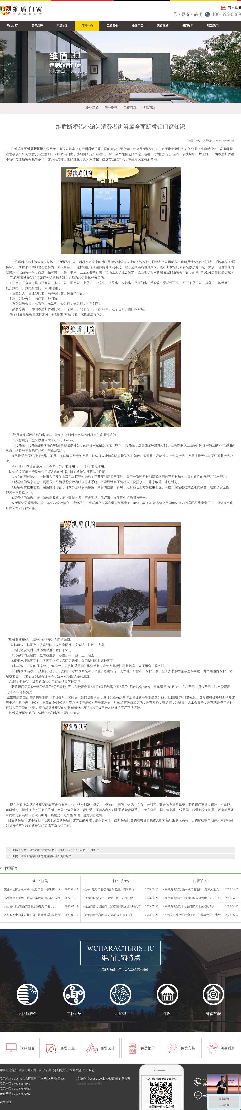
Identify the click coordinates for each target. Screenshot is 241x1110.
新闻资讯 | (63, 1070)
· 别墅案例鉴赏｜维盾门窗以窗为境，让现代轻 (192, 898)
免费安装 (188, 1048)
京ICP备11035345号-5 (89, 1083)
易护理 (120, 1014)
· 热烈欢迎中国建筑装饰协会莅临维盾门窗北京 (31, 914)
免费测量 (67, 1048)
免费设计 (107, 1048)
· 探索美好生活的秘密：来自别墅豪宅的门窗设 (192, 914)
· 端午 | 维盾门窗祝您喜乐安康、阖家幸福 (108, 889)
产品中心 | (50, 1070)
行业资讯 (111, 107)
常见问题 (148, 107)
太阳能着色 (27, 1014)
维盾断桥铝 (23, 262)
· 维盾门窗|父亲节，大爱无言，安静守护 (108, 898)
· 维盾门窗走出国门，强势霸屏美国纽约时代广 (112, 906)
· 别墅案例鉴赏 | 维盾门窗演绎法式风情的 (188, 906)
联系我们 (88, 1070)
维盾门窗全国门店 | (31, 1070)
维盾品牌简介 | (9, 1070)
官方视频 (234, 7)
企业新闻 (92, 107)
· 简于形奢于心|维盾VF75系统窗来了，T (107, 914)
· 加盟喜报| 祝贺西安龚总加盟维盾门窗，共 (29, 906)
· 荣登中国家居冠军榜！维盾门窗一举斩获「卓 (31, 889)
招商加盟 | (76, 1070)
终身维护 (228, 1048)
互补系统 (74, 1014)
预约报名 (27, 1048)
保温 (167, 1014)
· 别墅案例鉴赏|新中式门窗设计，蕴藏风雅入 (191, 889)
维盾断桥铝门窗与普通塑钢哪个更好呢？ (46, 856)
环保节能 (213, 1014)
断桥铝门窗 (69, 314)
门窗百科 (130, 107)
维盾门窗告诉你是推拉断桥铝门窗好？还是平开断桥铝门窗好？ (60, 850)
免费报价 (148, 1048)
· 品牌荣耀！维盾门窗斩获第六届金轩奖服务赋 (31, 898)
